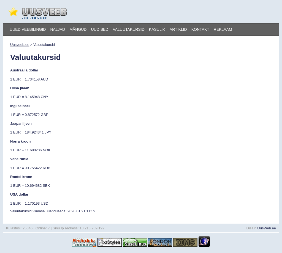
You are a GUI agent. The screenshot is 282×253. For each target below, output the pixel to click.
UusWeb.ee (266, 228)
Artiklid (178, 29)
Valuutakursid (128, 29)
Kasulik (157, 29)
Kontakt (200, 29)
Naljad (57, 29)
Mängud (77, 29)
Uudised (99, 29)
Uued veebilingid (28, 29)
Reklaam (223, 29)
